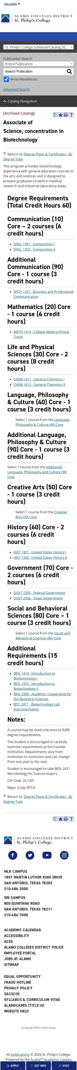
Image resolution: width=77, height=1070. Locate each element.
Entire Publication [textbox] (19, 64)
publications (20, 1054)
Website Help (16, 1011)
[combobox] (38, 47)
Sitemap (11, 964)
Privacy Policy (18, 988)
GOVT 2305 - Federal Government (39, 593)
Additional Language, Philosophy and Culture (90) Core (37, 472)
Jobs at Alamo (17, 958)
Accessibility (16, 935)
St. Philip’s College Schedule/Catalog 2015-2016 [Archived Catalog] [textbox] (39, 47)
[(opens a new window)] (55, 115)
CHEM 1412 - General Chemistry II (39, 384)
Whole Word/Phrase (23, 79)
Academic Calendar (22, 930)
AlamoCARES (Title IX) (24, 1005)
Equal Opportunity (22, 976)
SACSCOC (12, 993)
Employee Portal (20, 953)
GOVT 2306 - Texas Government (38, 598)
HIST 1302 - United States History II (40, 557)
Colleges (10, 4)
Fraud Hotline (17, 982)
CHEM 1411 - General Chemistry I (39, 379)
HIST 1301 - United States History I (40, 552)
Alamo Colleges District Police (34, 947)
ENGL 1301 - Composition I (34, 244)
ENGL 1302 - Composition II (34, 249)
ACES (8, 941)
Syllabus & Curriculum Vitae (32, 999)
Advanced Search (16, 89)
